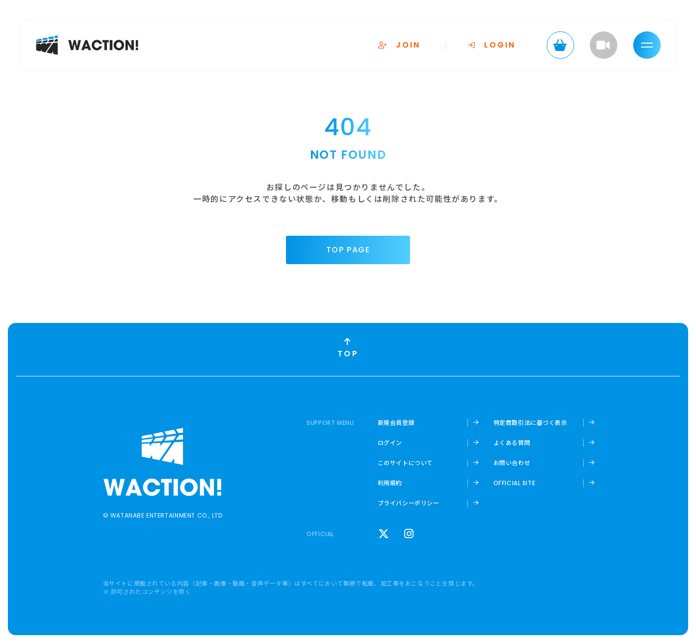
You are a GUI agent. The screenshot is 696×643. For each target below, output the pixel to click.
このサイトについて (405, 463)
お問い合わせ (512, 463)
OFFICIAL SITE (514, 483)
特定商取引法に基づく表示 (530, 422)
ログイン (390, 442)
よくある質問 (512, 442)
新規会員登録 (396, 422)
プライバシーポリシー (408, 503)
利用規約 (390, 483)
